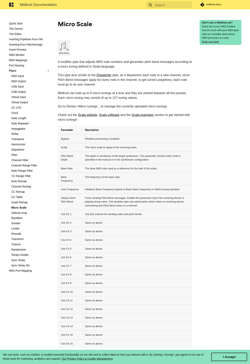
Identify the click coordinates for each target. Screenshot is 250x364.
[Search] (169, 5)
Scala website (87, 115)
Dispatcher (103, 75)
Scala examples (143, 115)
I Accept (229, 357)
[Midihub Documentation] (11, 5)
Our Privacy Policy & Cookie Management (87, 358)
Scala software (109, 115)
